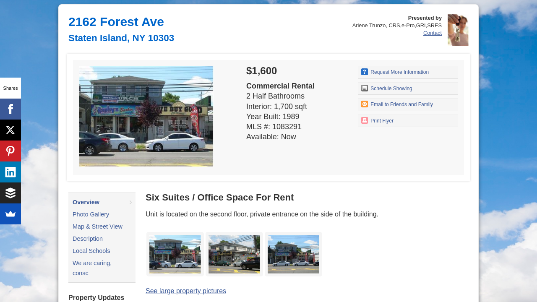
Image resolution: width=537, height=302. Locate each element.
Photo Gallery (91, 214)
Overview (86, 202)
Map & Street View (98, 226)
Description (88, 238)
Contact (432, 33)
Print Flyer (377, 120)
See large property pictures (186, 290)
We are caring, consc (92, 268)
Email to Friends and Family (397, 104)
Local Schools (91, 250)
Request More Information (395, 71)
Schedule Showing (386, 88)
